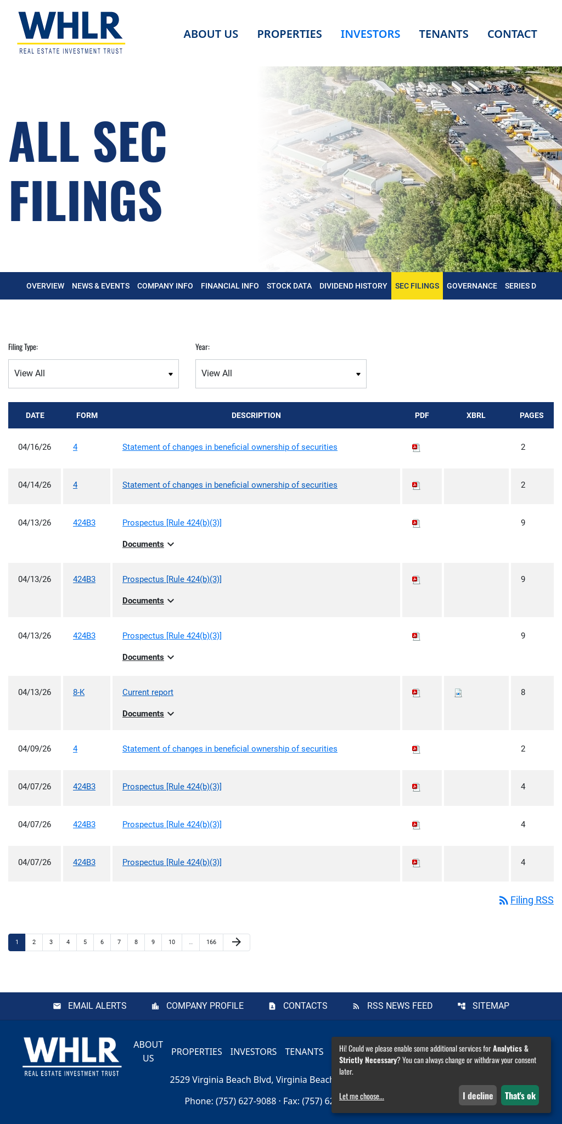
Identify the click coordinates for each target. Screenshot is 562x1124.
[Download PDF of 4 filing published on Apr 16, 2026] (416, 447)
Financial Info (230, 285)
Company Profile (205, 1006)
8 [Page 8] (139, 942)
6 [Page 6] (105, 942)
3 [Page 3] (54, 942)
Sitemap (491, 1006)
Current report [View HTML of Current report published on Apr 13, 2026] (147, 692)
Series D (520, 285)
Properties (289, 33)
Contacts (305, 1006)
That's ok (520, 1095)
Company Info (165, 285)
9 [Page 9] (156, 942)
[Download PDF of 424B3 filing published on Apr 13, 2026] (416, 523)
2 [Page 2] (37, 942)
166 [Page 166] (213, 942)
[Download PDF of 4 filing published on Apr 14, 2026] (416, 485)
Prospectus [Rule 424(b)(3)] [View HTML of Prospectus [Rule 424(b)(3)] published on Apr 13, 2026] (172, 523)
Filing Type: (23, 346)
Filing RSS (525, 900)
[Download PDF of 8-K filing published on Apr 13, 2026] (416, 692)
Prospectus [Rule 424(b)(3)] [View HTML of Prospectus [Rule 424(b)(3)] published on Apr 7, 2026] (172, 787)
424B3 (84, 523)
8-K (79, 692)
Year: (202, 346)
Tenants (304, 1051)
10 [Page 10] (175, 942)
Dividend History (353, 285)
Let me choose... (361, 1096)
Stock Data (289, 285)
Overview (45, 285)
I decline (478, 1095)
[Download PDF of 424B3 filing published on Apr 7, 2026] (416, 787)
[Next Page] (236, 942)
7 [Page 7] (122, 942)
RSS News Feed (400, 1006)
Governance (472, 285)
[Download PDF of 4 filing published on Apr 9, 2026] (416, 749)
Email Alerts (97, 1006)
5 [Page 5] (88, 942)
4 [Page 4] (71, 942)
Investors (254, 1051)
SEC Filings (417, 285)
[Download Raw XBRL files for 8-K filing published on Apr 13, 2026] (458, 692)
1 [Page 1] (20, 942)
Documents (149, 544)
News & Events (101, 285)
